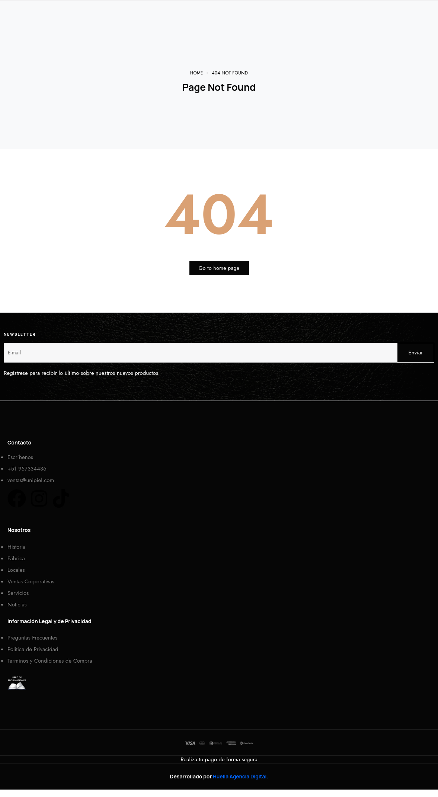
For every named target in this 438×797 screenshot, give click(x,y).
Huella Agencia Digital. (240, 776)
